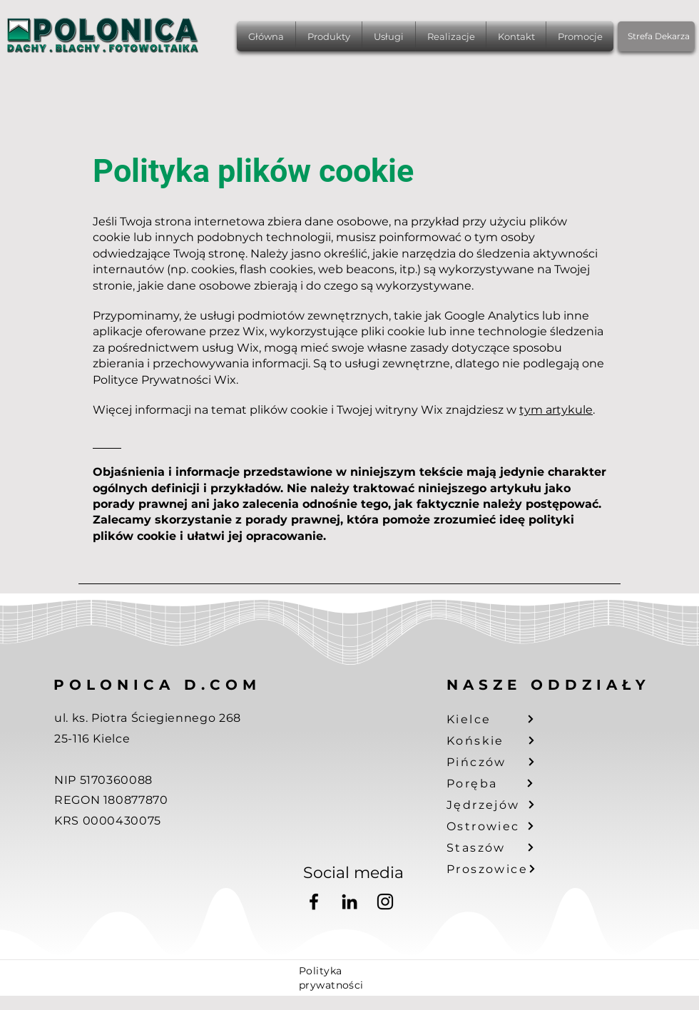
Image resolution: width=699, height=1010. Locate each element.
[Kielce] (499, 719)
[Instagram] (385, 901)
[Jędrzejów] (499, 804)
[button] (329, 36)
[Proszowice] (499, 868)
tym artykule (556, 410)
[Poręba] (499, 783)
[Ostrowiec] (499, 826)
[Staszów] (499, 847)
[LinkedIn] (349, 901)
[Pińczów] (499, 761)
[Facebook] (314, 901)
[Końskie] (499, 740)
